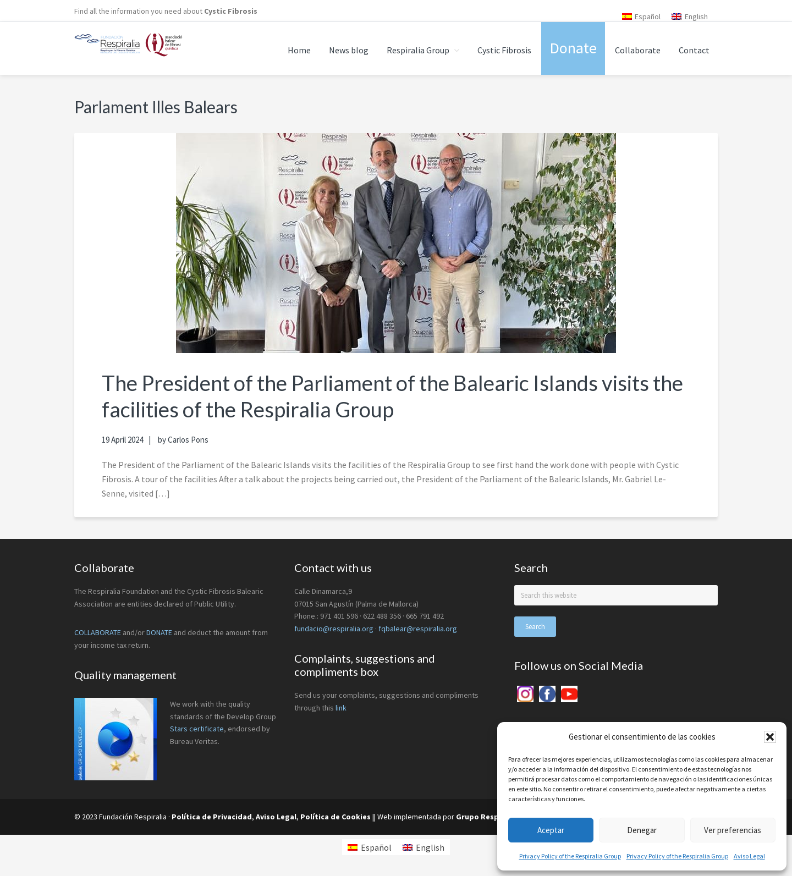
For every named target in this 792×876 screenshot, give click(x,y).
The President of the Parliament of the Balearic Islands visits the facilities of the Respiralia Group (389, 396)
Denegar (642, 830)
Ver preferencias (732, 830)
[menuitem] (642, 16)
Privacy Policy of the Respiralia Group (570, 856)
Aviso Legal (749, 856)
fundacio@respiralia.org (333, 628)
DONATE (159, 632)
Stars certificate (197, 729)
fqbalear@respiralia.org (417, 628)
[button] (770, 736)
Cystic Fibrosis (230, 11)
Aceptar (550, 830)
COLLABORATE (97, 632)
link (341, 708)
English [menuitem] (696, 16)
